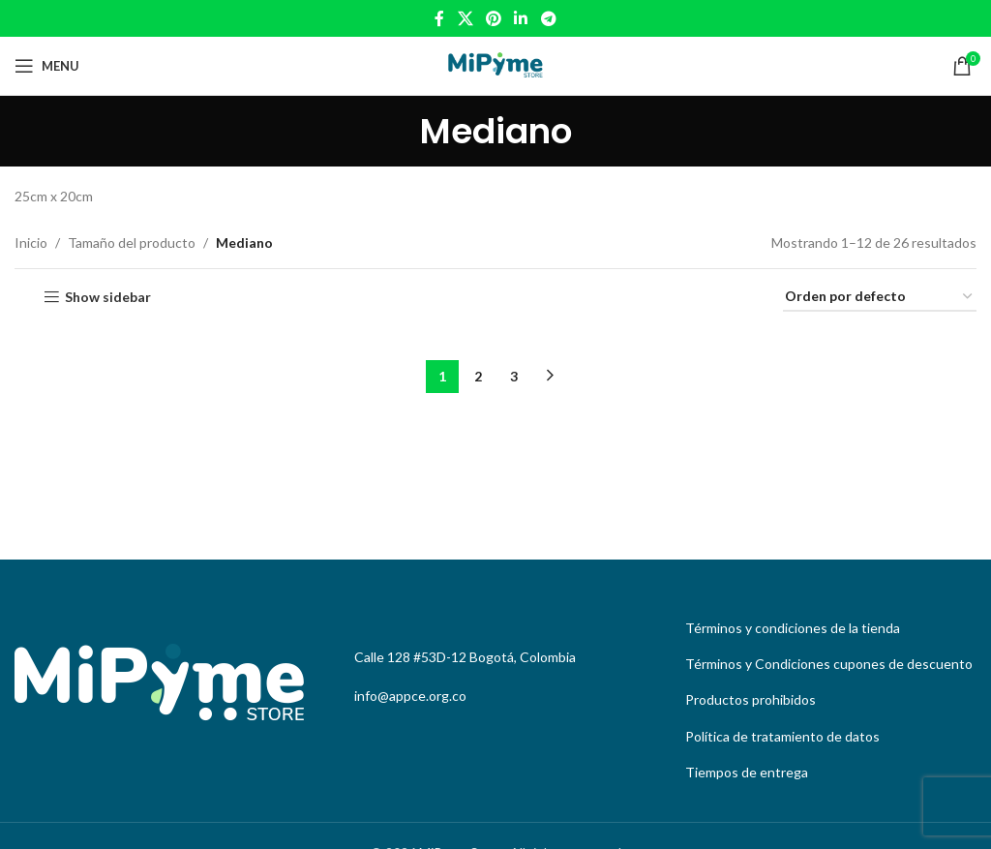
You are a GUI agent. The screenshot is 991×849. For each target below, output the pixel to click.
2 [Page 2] (478, 376)
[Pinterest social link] (493, 18)
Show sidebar (108, 297)
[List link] (826, 628)
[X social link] (465, 18)
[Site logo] (495, 64)
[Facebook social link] (440, 18)
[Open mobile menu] (47, 65)
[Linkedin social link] (521, 18)
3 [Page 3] (514, 376)
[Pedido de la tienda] (879, 298)
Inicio (31, 242)
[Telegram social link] (548, 18)
